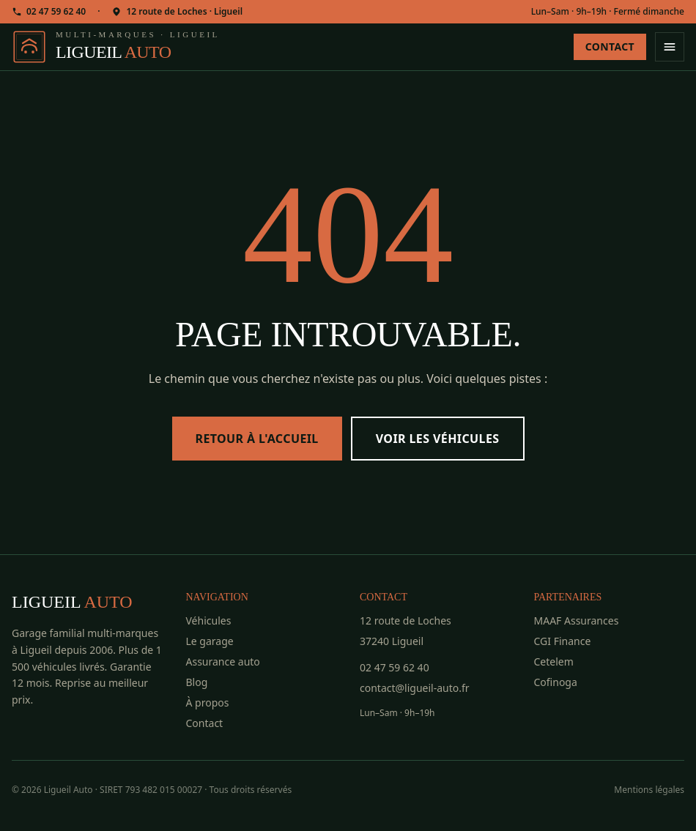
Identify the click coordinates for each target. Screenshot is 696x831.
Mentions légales (649, 790)
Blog (197, 682)
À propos (207, 702)
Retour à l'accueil (257, 439)
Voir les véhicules (438, 439)
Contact (609, 46)
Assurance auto (223, 661)
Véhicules (209, 620)
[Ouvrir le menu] (669, 47)
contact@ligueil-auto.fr (415, 688)
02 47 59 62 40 (49, 12)
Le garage (210, 641)
